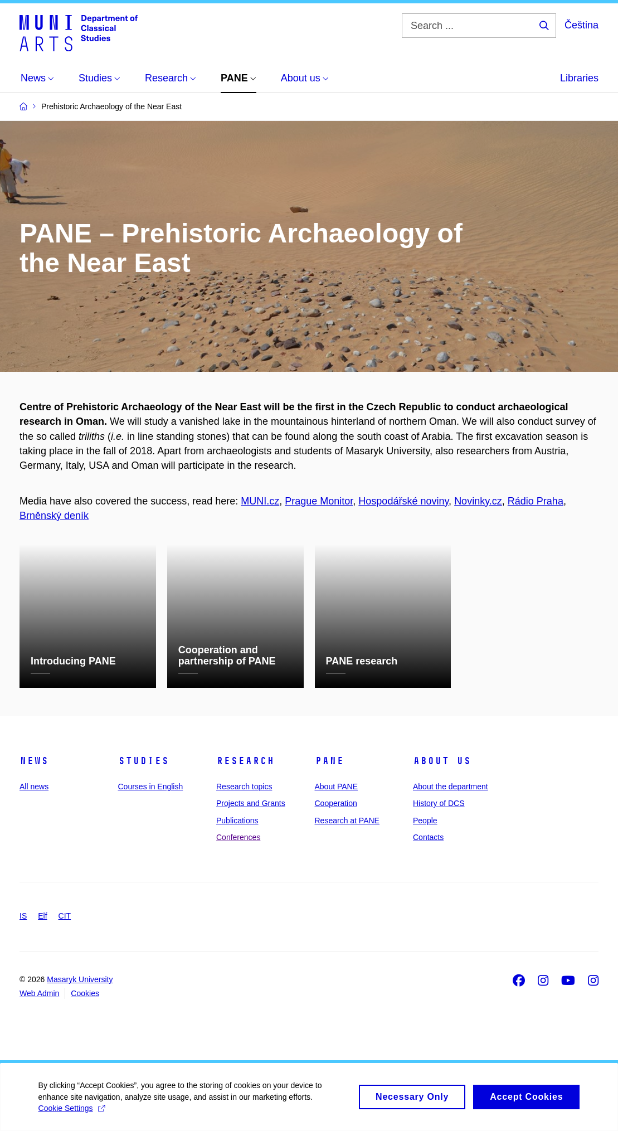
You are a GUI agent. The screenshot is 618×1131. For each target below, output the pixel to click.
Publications (237, 820)
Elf (42, 915)
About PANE (336, 786)
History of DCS (439, 803)
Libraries (579, 78)
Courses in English (150, 786)
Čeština (581, 25)
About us (442, 761)
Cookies (85, 993)
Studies (143, 761)
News (34, 761)
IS (23, 915)
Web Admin (39, 993)
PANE (329, 761)
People (425, 820)
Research (245, 761)
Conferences (238, 837)
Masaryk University (80, 979)
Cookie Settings (72, 1113)
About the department (450, 786)
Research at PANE (347, 820)
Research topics (244, 786)
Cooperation (336, 803)
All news (34, 786)
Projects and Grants (250, 803)
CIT (65, 915)
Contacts (428, 837)
